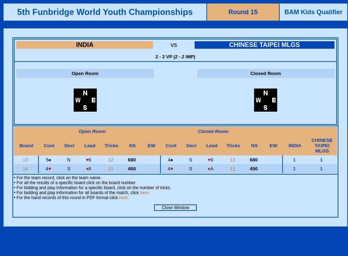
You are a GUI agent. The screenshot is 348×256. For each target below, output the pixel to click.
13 (26, 159)
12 (111, 159)
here (144, 192)
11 (111, 168)
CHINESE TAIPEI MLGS (264, 44)
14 (26, 168)
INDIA (85, 44)
